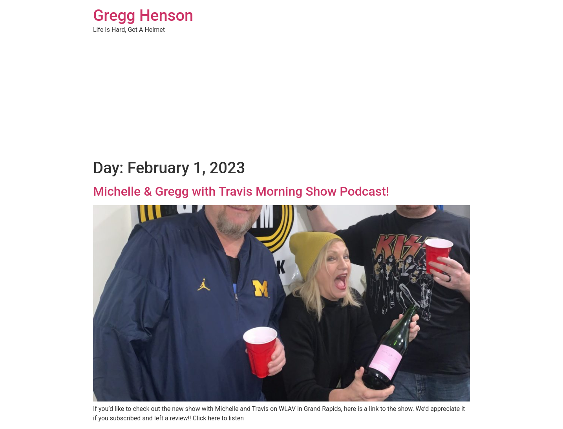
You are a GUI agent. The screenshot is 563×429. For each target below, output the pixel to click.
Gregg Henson (143, 15)
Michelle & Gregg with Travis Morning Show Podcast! (241, 191)
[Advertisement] (281, 100)
